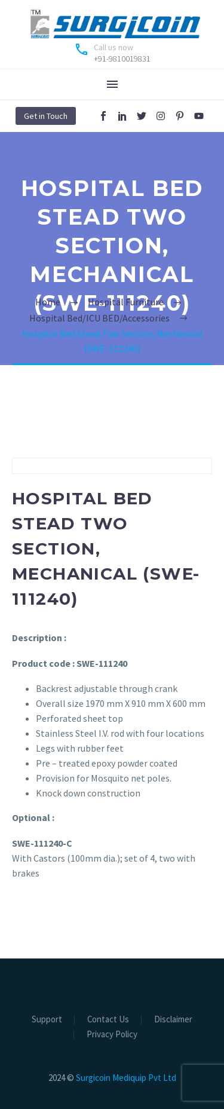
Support (47, 1019)
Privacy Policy (112, 1034)
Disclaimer (173, 1019)
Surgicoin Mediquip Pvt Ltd (126, 1077)
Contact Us (108, 1019)
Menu (112, 84)
